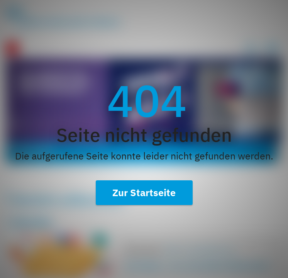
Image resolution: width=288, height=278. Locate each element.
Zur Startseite (144, 192)
